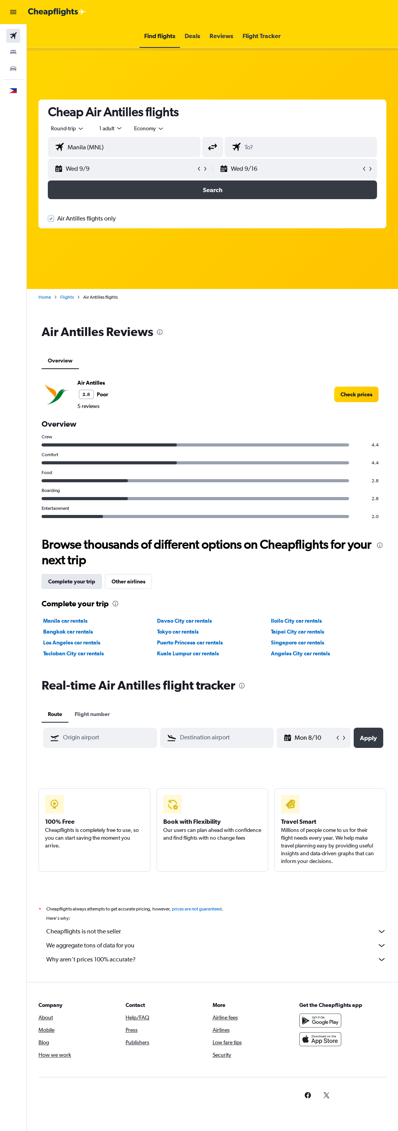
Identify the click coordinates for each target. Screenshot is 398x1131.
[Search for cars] (13, 68)
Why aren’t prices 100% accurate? (216, 959)
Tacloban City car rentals (73, 653)
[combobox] (149, 128)
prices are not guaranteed (197, 909)
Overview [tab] (60, 360)
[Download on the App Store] (320, 1039)
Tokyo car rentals (178, 632)
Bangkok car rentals (68, 632)
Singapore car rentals (297, 642)
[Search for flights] (13, 36)
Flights (67, 297)
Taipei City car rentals (297, 632)
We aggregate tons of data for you (216, 945)
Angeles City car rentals (300, 653)
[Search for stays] (13, 52)
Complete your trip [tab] (71, 581)
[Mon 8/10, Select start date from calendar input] (315, 738)
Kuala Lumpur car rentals (188, 653)
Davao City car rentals (184, 621)
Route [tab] (55, 714)
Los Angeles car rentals (71, 642)
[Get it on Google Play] (320, 1021)
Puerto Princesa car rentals (190, 642)
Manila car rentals (65, 621)
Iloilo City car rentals (296, 621)
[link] (356, 394)
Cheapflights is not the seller (216, 931)
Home (44, 297)
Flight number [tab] (92, 714)
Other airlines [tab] (128, 581)
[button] (13, 12)
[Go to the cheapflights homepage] (57, 12)
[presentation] (159, 332)
